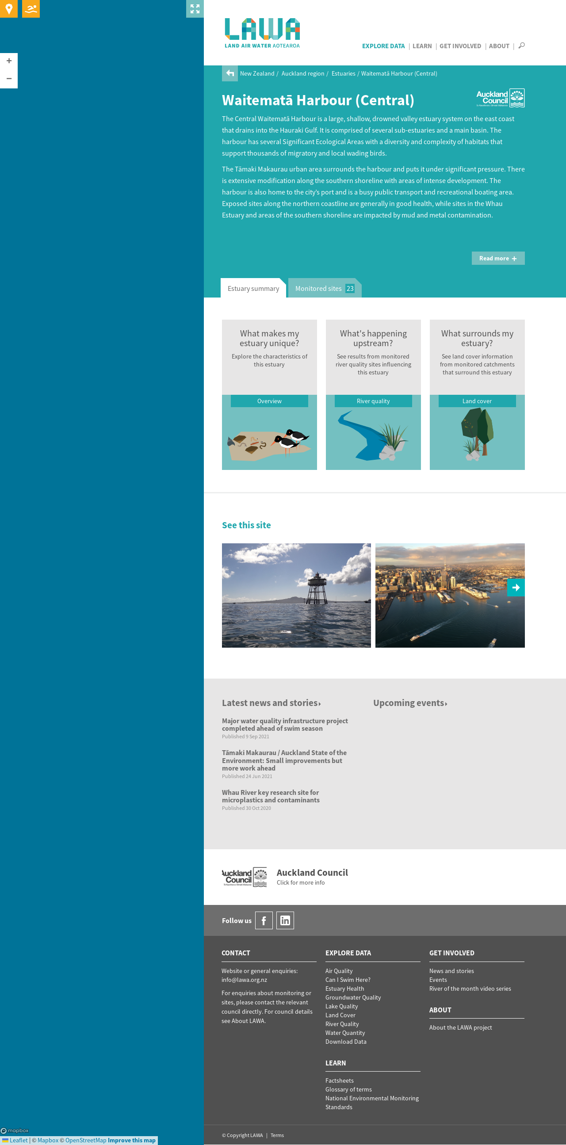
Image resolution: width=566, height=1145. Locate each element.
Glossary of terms (348, 1089)
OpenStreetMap (86, 1140)
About (499, 46)
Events (438, 980)
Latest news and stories (272, 703)
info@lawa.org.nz (244, 980)
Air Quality (339, 971)
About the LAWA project (460, 1027)
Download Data (346, 1042)
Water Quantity (345, 1033)
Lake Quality (341, 1006)
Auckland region (303, 73)
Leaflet (15, 1140)
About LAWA (248, 1021)
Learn (422, 46)
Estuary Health (344, 988)
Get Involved (461, 46)
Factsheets (339, 1080)
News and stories (451, 971)
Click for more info (301, 882)
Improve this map (132, 1140)
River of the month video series (470, 988)
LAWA (263, 32)
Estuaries (344, 73)
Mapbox (14, 1130)
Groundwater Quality (353, 997)
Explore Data (383, 46)
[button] (9, 62)
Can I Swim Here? (348, 980)
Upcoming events (411, 703)
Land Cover (340, 1015)
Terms (277, 1135)
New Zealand (257, 73)
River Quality (342, 1024)
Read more (498, 258)
